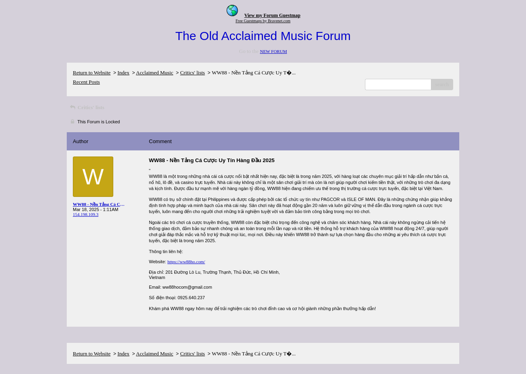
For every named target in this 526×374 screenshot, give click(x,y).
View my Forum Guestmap (272, 15)
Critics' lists (192, 73)
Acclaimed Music (154, 73)
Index (123, 73)
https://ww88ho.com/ (186, 261)
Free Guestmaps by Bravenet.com (263, 21)
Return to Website (91, 73)
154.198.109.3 (85, 214)
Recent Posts (86, 82)
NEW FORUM (273, 51)
